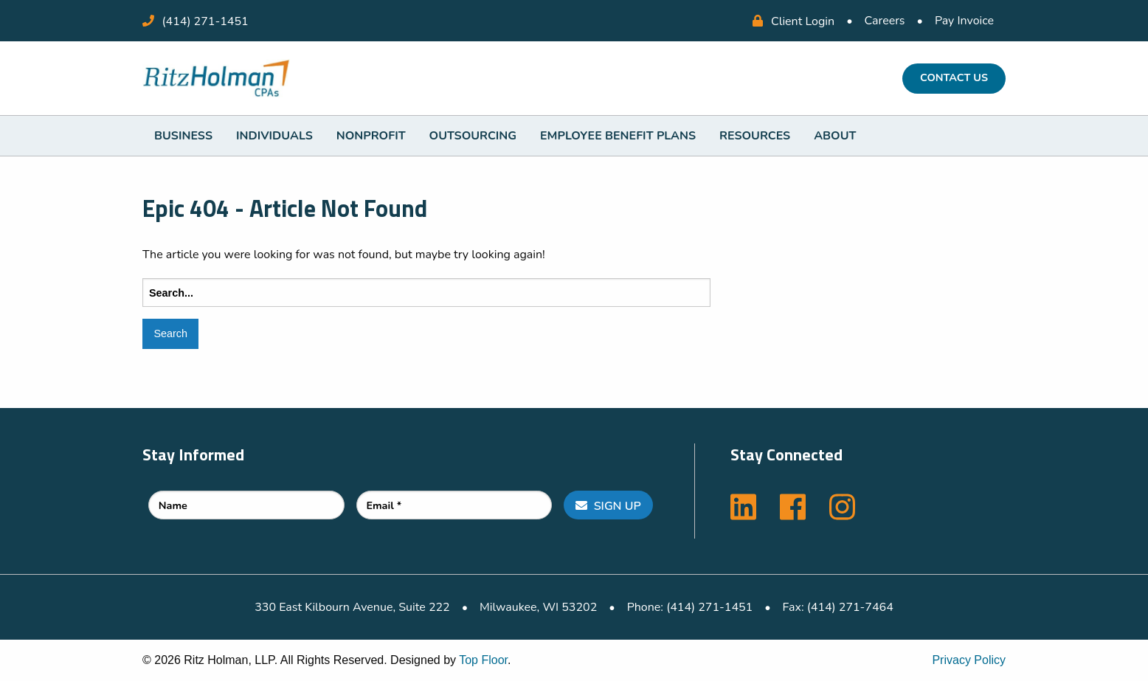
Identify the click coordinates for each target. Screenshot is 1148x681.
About (835, 136)
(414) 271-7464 (850, 607)
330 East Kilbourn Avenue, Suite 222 (352, 607)
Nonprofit (371, 136)
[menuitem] (183, 136)
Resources (754, 136)
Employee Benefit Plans (618, 136)
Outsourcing (472, 136)
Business (183, 136)
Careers (885, 21)
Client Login (793, 21)
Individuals (274, 136)
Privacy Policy (969, 660)
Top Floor (483, 660)
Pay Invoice (964, 21)
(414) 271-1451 (205, 21)
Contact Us (954, 77)
